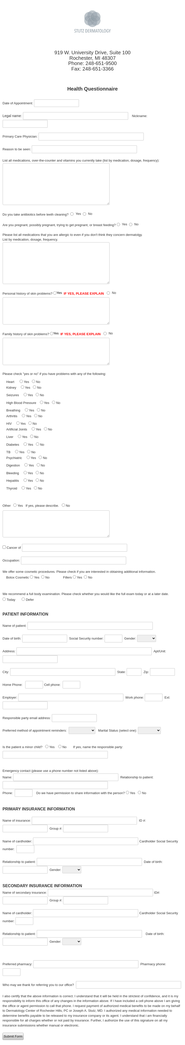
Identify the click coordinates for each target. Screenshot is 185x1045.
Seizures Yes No (25, 395)
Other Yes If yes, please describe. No (37, 505)
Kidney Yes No (23, 387)
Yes (78, 214)
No (90, 214)
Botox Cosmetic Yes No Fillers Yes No (49, 577)
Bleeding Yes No (25, 473)
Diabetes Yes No (25, 444)
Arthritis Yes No (24, 416)
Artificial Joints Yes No (29, 429)
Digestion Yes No (25, 465)
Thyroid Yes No (24, 488)
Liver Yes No (22, 437)
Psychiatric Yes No (26, 458)
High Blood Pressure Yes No (33, 403)
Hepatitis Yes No (25, 480)
